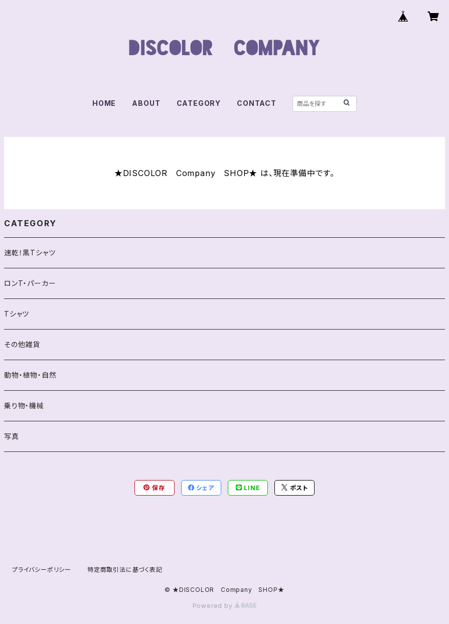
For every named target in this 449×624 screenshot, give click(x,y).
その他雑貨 (22, 344)
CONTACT (256, 103)
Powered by (225, 605)
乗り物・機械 (24, 405)
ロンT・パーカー (30, 283)
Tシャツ (16, 313)
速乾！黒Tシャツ (29, 252)
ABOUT (146, 103)
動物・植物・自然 (30, 375)
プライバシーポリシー (41, 569)
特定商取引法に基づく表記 (125, 569)
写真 (11, 436)
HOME (104, 103)
